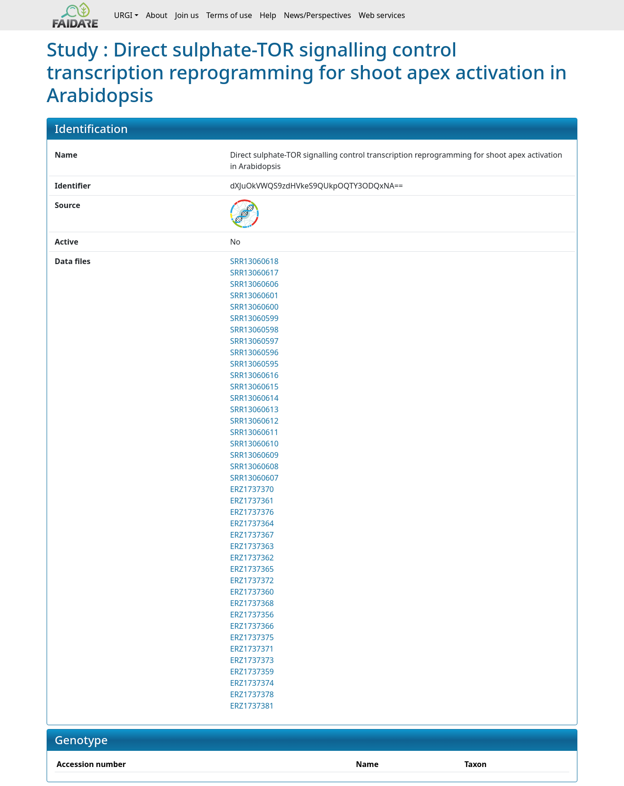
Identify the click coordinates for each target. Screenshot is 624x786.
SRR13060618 (254, 261)
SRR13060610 (254, 443)
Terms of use (229, 15)
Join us (187, 15)
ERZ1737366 (252, 626)
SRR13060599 (254, 318)
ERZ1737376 (252, 512)
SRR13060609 (254, 455)
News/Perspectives (317, 15)
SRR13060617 (254, 272)
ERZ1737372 (252, 580)
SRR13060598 (254, 329)
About (156, 15)
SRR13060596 (254, 352)
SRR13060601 (254, 295)
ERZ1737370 (252, 489)
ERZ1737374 (252, 683)
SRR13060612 (254, 421)
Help (268, 15)
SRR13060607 (254, 478)
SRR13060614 (254, 398)
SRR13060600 (254, 307)
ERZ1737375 (252, 637)
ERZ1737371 (252, 649)
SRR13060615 (254, 386)
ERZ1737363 (252, 546)
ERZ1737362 (252, 557)
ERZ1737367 (252, 535)
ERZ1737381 (252, 706)
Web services (382, 15)
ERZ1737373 (252, 660)
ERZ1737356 (252, 614)
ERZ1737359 (252, 671)
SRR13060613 (254, 409)
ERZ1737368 (252, 603)
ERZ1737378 (252, 694)
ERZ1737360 (252, 592)
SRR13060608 (254, 466)
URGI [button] (123, 15)
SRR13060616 (254, 375)
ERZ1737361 (252, 500)
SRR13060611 (254, 432)
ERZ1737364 (252, 523)
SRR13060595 (254, 364)
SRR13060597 (254, 341)
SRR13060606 (254, 284)
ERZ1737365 (252, 569)
